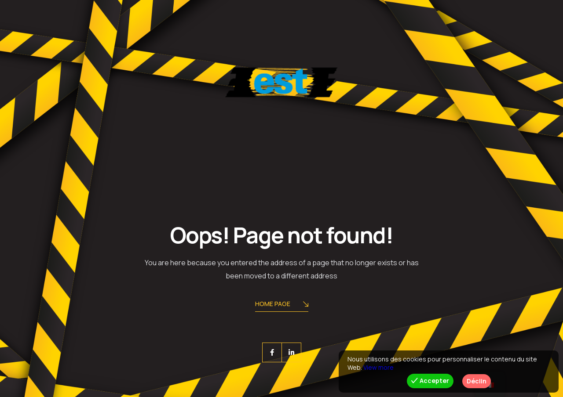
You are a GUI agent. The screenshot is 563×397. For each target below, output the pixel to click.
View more (378, 367)
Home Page (281, 304)
